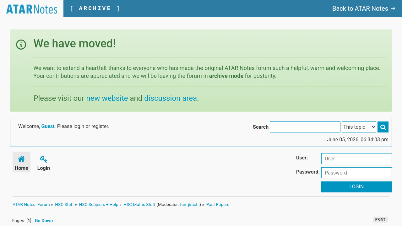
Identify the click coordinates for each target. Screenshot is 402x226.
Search (261, 127)
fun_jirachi (189, 204)
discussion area (170, 98)
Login (43, 162)
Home (21, 162)
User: (302, 158)
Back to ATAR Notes (364, 8)
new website (107, 98)
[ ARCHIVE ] (95, 8)
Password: (308, 172)
